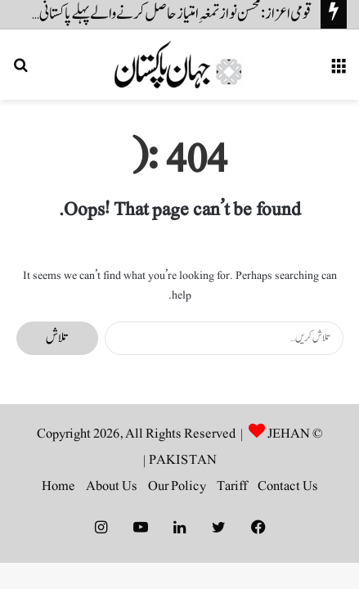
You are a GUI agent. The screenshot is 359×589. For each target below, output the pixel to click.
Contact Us (288, 485)
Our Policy (177, 485)
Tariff (232, 485)
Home (58, 485)
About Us (111, 485)
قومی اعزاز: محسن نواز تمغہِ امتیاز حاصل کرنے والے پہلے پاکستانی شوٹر (165, 14)
